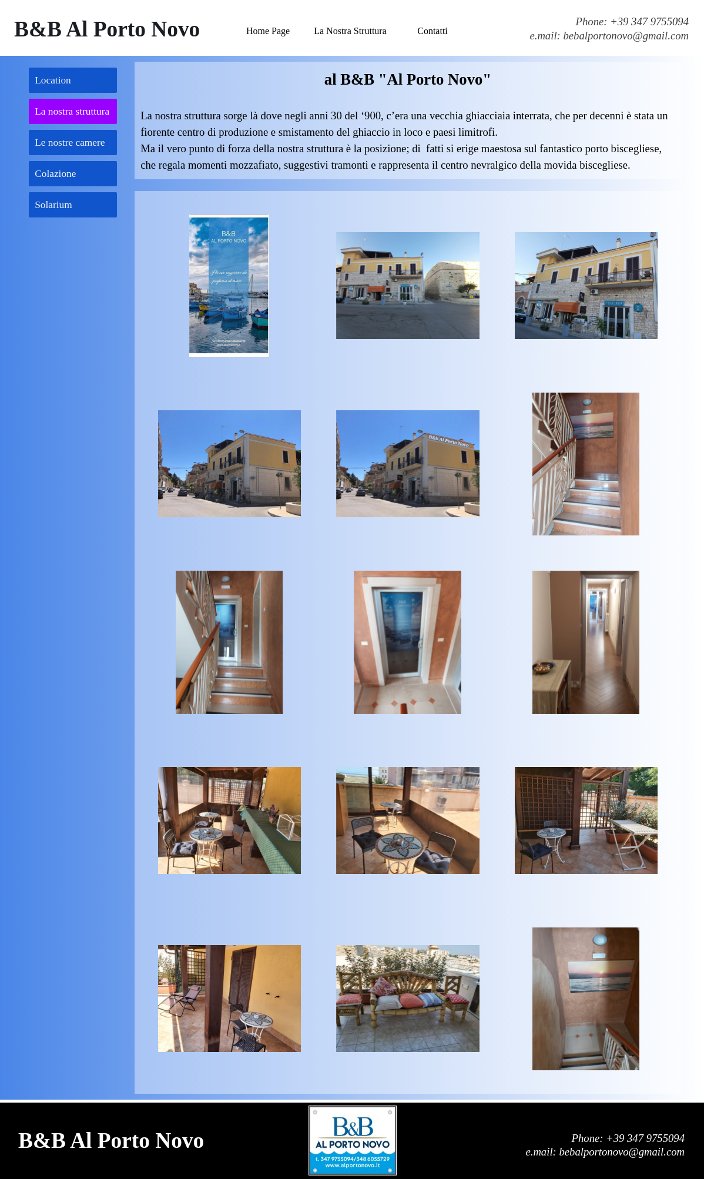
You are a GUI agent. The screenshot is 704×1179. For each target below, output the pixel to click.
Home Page (268, 31)
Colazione (55, 173)
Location (53, 80)
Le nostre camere (70, 142)
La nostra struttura (72, 111)
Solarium (53, 204)
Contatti (432, 31)
